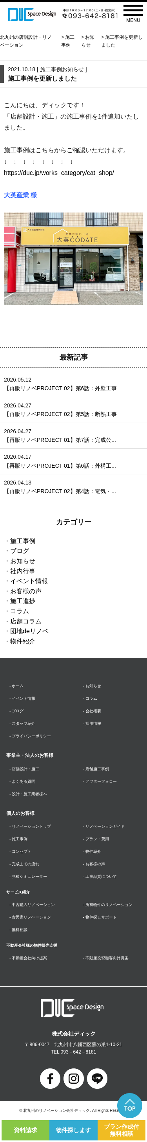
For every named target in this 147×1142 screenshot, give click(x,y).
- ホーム (16, 686)
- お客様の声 (94, 864)
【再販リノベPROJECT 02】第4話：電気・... (60, 491)
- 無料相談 (18, 930)
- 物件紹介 (92, 851)
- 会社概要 (92, 711)
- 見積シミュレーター (28, 876)
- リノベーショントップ (30, 826)
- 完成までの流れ (24, 864)
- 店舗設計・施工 (24, 769)
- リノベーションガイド (104, 826)
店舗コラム (26, 621)
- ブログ (16, 711)
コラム (19, 611)
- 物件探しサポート (100, 917)
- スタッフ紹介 (22, 723)
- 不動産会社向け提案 (28, 958)
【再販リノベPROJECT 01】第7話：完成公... (60, 440)
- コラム (90, 698)
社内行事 (22, 571)
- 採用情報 (92, 723)
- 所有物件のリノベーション (107, 904)
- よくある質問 (22, 781)
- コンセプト (20, 851)
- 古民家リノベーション (30, 917)
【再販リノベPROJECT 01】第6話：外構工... (60, 466)
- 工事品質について (100, 876)
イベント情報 (29, 581)
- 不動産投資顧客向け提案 (106, 958)
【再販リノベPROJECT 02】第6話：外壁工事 (60, 388)
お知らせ (22, 561)
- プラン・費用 (96, 839)
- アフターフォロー (100, 781)
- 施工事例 (18, 839)
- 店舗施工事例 (96, 769)
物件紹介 (22, 641)
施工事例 (22, 541)
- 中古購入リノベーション (32, 904)
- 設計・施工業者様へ (28, 794)
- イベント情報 (22, 698)
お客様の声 (26, 591)
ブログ (19, 551)
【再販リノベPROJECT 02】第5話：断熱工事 (60, 414)
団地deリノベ (29, 631)
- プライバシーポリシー (30, 736)
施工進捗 (22, 601)
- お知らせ (92, 686)
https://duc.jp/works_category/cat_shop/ (59, 172)
